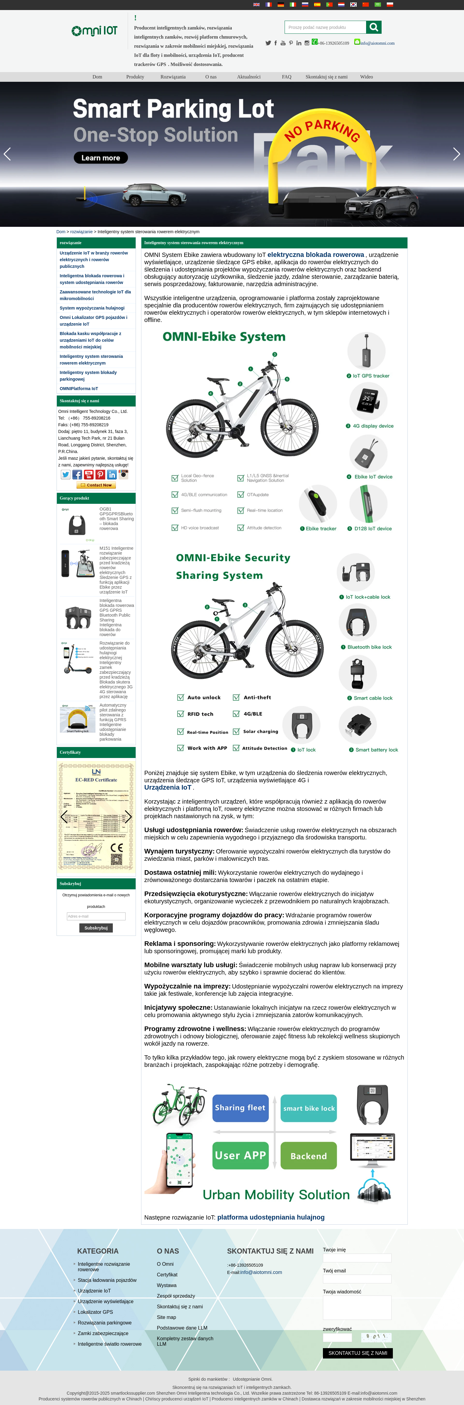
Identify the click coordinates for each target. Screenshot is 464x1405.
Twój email (334, 1270)
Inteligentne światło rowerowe (110, 1344)
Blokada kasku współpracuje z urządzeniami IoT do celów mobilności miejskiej (90, 340)
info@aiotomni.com (374, 43)
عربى (377, 4)
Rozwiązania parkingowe (105, 1322)
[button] (457, 154)
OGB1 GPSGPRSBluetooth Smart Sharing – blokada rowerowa (117, 519)
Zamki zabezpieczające (103, 1333)
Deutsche (280, 4)
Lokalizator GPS (95, 1312)
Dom (97, 76)
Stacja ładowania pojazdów (107, 1280)
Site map (166, 1317)
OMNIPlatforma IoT (79, 388)
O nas (210, 76)
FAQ (287, 76)
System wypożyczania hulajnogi (92, 308)
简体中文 (365, 4)
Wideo (366, 76)
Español (316, 4)
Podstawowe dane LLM (182, 1328)
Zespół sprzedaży (176, 1296)
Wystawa (167, 1285)
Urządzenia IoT (168, 787)
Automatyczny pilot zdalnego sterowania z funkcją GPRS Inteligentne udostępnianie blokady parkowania (113, 722)
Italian (292, 4)
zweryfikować (337, 1329)
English (256, 4)
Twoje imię (334, 1249)
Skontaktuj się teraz (96, 485)
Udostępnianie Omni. (253, 1379)
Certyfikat (167, 1274)
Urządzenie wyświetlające (105, 1301)
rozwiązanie (81, 231)
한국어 (353, 4)
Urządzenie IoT (94, 1290)
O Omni (165, 1264)
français (268, 4)
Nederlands (341, 4)
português (329, 4)
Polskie (389, 4)
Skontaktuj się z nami (327, 76)
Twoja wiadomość (342, 1291)
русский (304, 4)
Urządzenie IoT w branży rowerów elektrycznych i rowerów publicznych (94, 260)
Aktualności (249, 76)
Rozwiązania (173, 76)
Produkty (135, 76)
